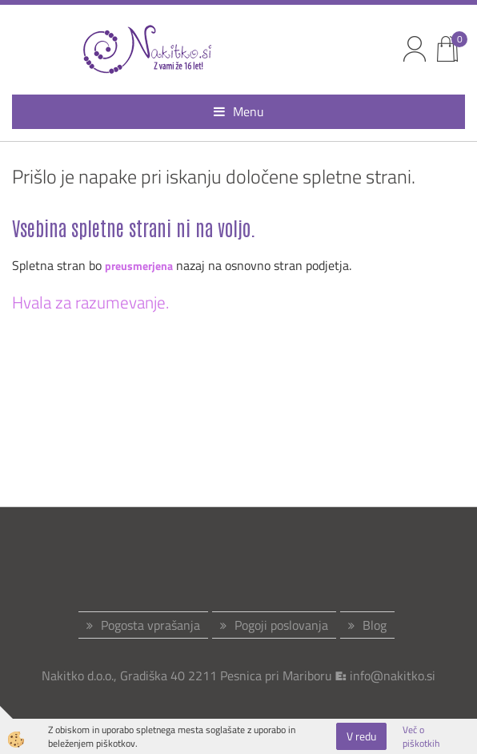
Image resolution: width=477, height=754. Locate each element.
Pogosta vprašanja (150, 625)
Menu (239, 111)
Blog (375, 625)
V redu (361, 736)
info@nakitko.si (392, 675)
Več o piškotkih (421, 736)
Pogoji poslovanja (281, 625)
